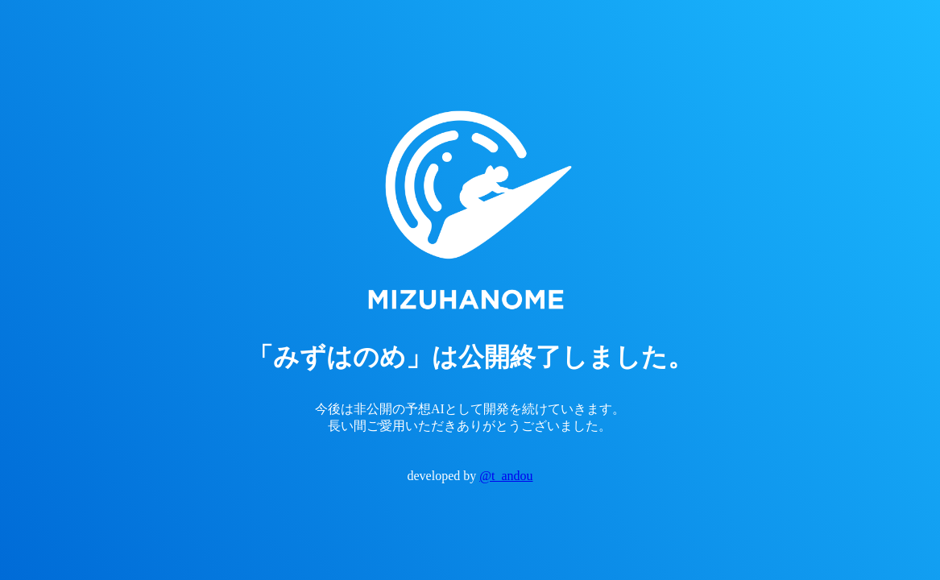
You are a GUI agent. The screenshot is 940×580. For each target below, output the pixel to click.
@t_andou (505, 476)
